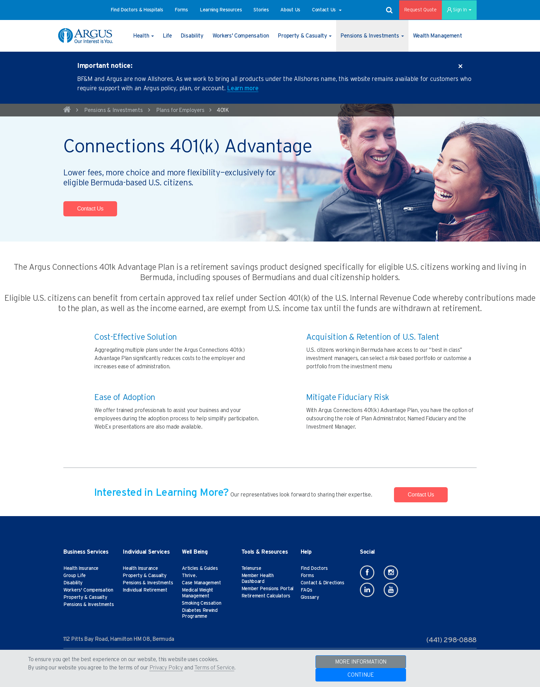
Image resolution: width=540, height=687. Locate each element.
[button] (137, 10)
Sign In (459, 10)
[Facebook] (367, 572)
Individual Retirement (145, 590)
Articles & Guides (200, 568)
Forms (307, 575)
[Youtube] (391, 590)
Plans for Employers (180, 110)
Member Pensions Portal (267, 588)
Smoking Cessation (201, 603)
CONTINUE (360, 675)
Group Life (74, 575)
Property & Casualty (85, 597)
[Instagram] (391, 572)
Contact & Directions (322, 583)
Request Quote (420, 10)
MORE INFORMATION (360, 662)
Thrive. (189, 575)
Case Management (201, 583)
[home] (67, 110)
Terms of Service (214, 667)
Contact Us (90, 209)
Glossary (310, 597)
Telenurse (251, 568)
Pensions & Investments (113, 110)
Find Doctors (314, 568)
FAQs (306, 590)
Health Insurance (80, 568)
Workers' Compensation (88, 590)
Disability (73, 583)
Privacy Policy (166, 667)
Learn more (242, 88)
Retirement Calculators (265, 596)
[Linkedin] (367, 590)
